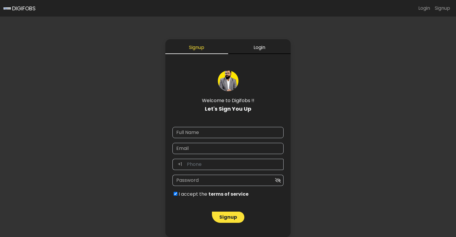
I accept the (211, 194)
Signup (442, 8)
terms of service (228, 194)
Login (424, 8)
